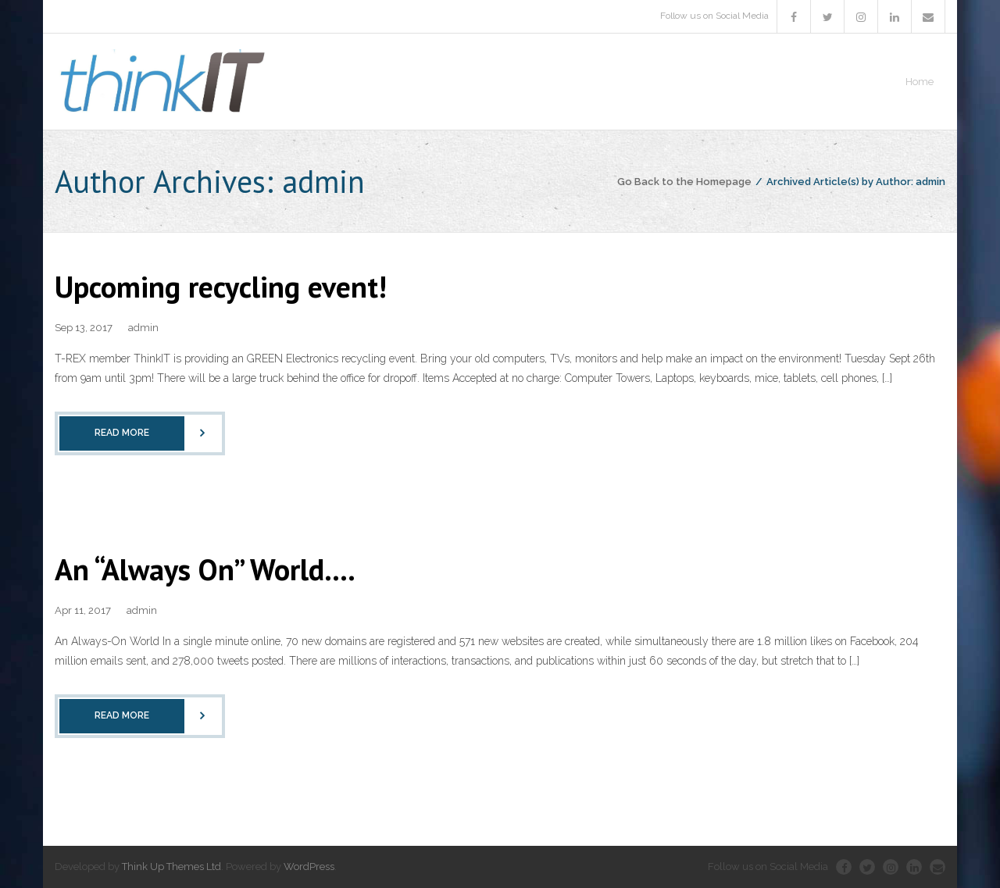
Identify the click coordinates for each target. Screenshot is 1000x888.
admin (143, 327)
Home (919, 81)
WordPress (309, 866)
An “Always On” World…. (205, 569)
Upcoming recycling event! (221, 286)
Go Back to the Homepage (684, 181)
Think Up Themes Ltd (171, 866)
